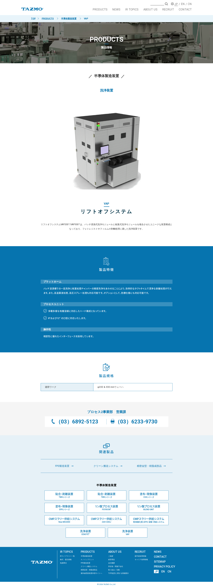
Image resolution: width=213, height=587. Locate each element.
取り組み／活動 (114, 570)
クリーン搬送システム (89, 566)
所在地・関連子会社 (115, 566)
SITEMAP (160, 561)
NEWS (116, 10)
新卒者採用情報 (140, 556)
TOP (33, 18)
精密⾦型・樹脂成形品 (89, 570)
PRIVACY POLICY (164, 566)
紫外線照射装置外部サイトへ (91, 573)
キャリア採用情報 (141, 560)
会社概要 (111, 563)
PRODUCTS (100, 10)
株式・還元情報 (66, 560)
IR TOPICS (132, 10)
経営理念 (111, 560)
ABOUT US (150, 10)
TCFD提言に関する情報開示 (118, 573)
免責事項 (63, 563)
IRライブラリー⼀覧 (67, 556)
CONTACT (185, 10)
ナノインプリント (87, 560)
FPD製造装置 (85, 563)
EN (163, 571)
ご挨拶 (110, 556)
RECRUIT (168, 10)
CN (169, 571)
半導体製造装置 (68, 18)
